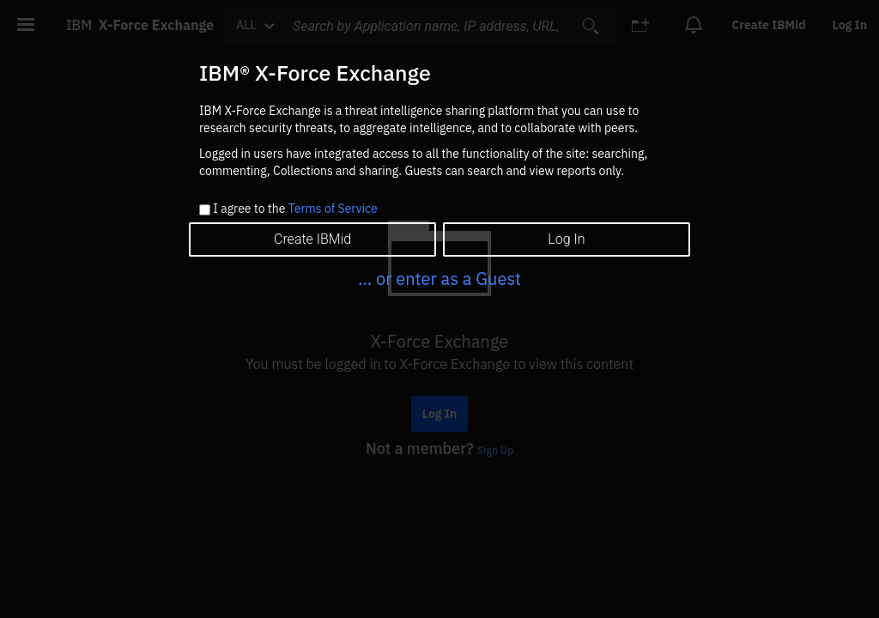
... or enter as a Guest (439, 278)
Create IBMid (312, 239)
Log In (566, 239)
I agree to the (295, 209)
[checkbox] (204, 209)
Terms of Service (333, 208)
